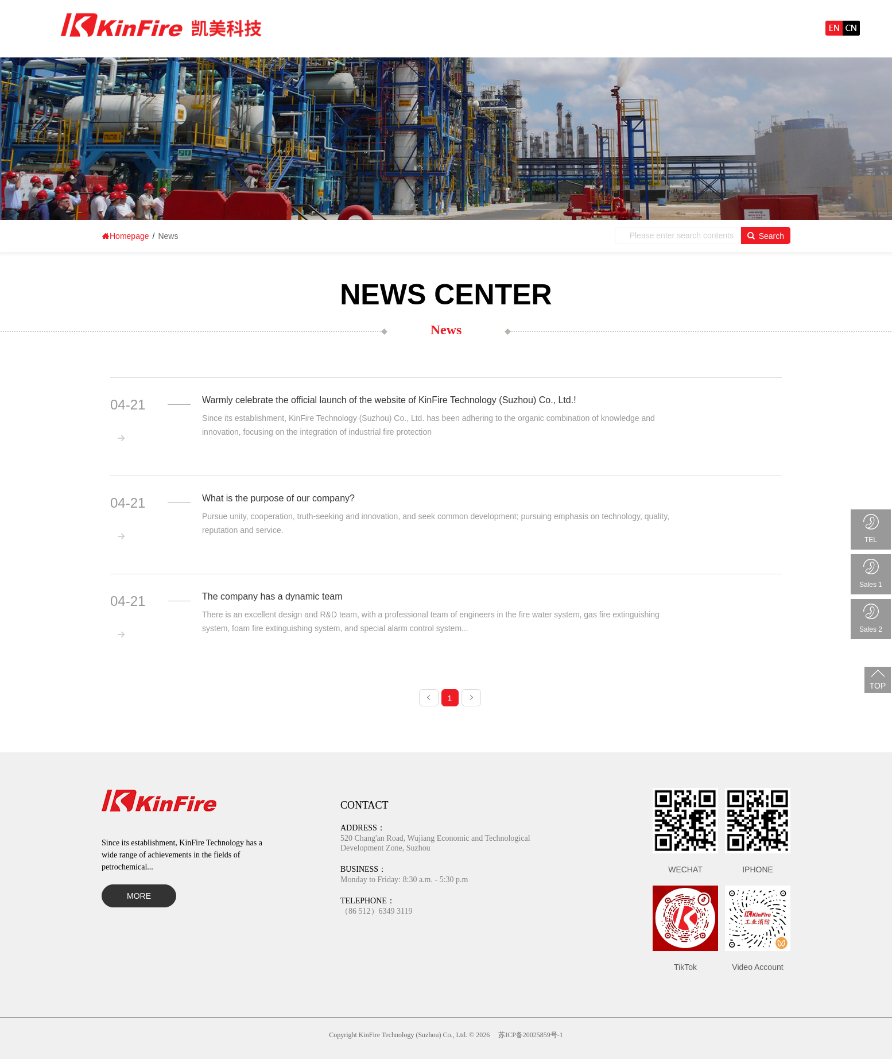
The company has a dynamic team (272, 596)
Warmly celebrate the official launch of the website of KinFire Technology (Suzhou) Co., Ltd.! (389, 400)
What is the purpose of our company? (278, 498)
